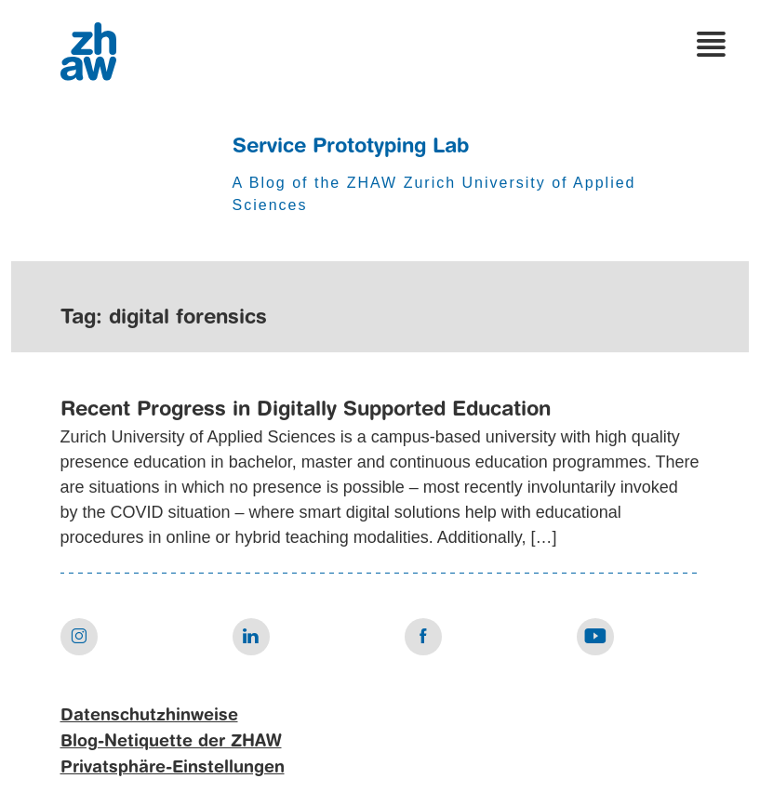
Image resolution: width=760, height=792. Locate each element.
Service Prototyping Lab (351, 147)
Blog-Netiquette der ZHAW (171, 741)
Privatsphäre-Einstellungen (172, 767)
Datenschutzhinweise (149, 715)
